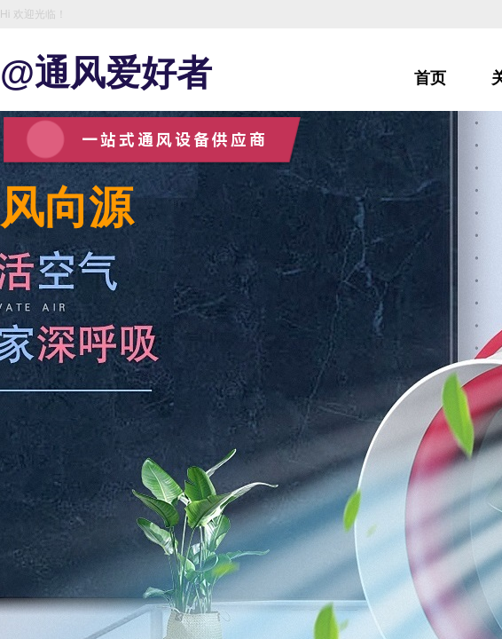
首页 (430, 78)
